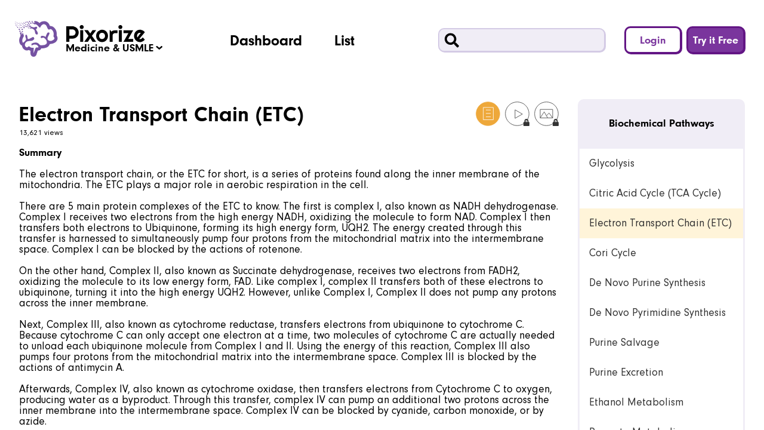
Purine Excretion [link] (626, 372)
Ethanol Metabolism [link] (636, 402)
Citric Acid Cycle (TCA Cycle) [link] (655, 193)
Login (653, 39)
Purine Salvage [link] (624, 342)
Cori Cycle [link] (612, 253)
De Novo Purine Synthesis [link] (647, 283)
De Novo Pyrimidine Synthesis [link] (657, 312)
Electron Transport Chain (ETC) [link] (660, 223)
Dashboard (266, 40)
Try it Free (715, 39)
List (344, 40)
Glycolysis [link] (611, 163)
